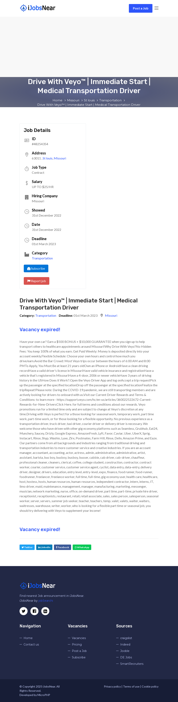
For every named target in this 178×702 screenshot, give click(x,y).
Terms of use (131, 686)
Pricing (77, 644)
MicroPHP (43, 695)
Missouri (60, 158)
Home (28, 638)
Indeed (125, 644)
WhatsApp (82, 547)
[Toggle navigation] (156, 8)
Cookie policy (150, 686)
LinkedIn (44, 547)
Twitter (27, 547)
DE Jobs (126, 657)
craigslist (126, 638)
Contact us (31, 644)
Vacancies (79, 638)
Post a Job (140, 8)
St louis (48, 158)
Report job (36, 281)
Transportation (42, 258)
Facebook (62, 547)
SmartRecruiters (131, 664)
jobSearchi (45, 600)
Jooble (124, 651)
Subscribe (36, 268)
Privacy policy (112, 686)
